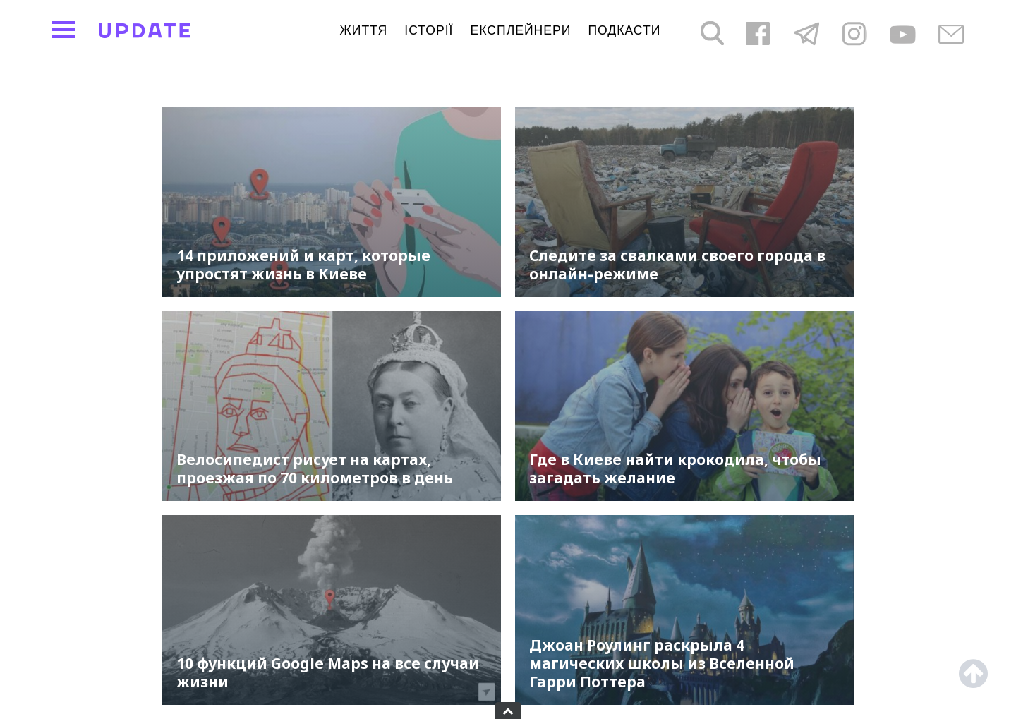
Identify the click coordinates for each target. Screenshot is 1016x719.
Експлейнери (521, 30)
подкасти (624, 30)
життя (364, 30)
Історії (428, 30)
